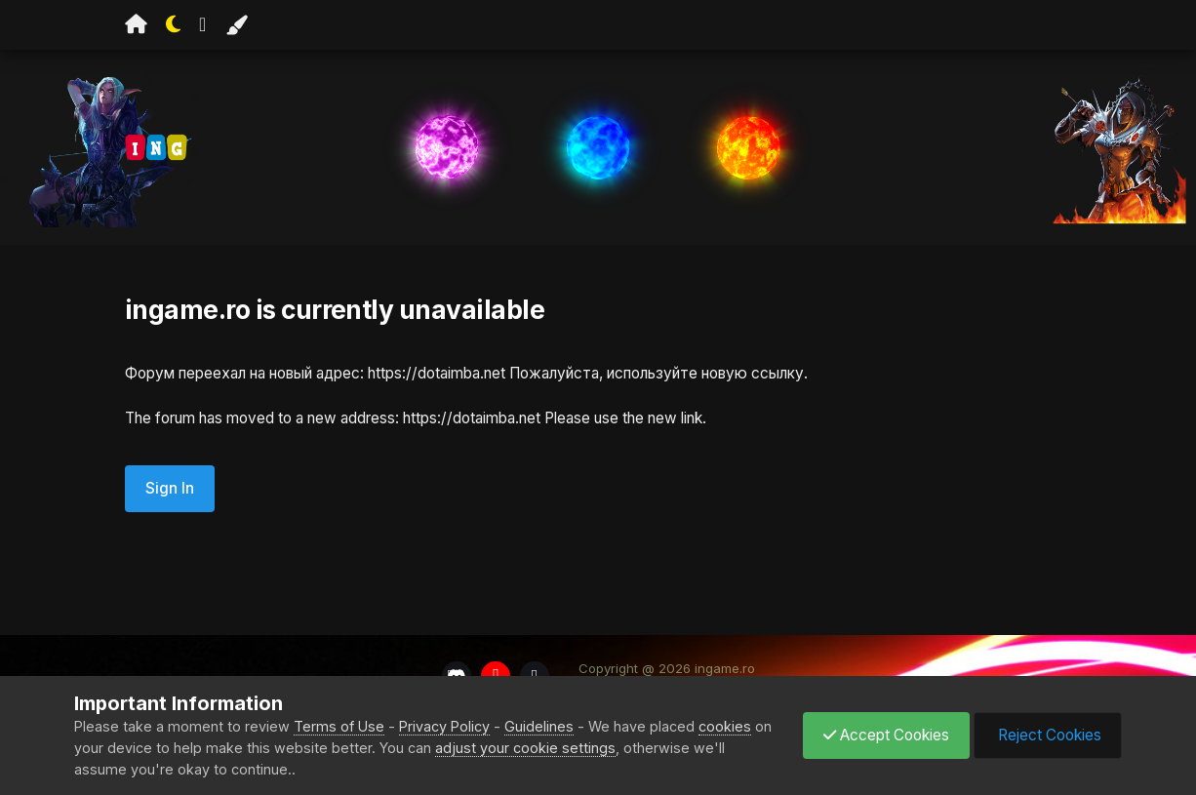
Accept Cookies (886, 735)
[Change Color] (236, 25)
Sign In (169, 488)
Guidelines (539, 726)
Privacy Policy (444, 726)
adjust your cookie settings (525, 747)
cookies (724, 726)
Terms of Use (339, 726)
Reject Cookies (1047, 735)
